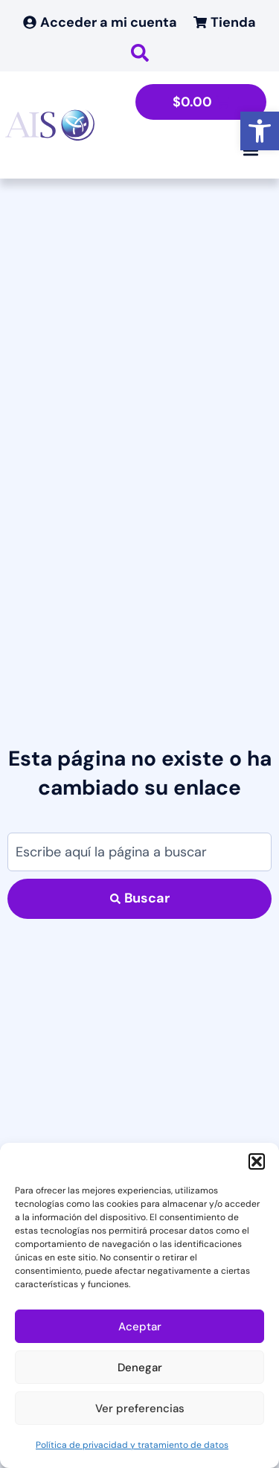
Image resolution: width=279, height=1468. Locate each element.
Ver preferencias (140, 1408)
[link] (259, 131)
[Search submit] (139, 898)
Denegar (140, 1367)
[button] (256, 1161)
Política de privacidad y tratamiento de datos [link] (132, 1445)
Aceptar (139, 1326)
